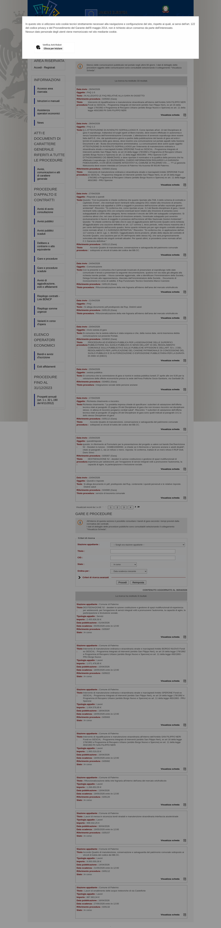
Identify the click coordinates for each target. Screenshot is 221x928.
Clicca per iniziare (53, 48)
